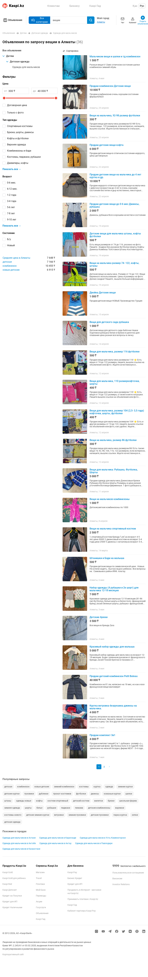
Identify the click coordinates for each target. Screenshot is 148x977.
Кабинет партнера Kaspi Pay (81, 911)
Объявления (12, 20)
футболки (81, 793)
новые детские (11, 269)
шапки (128, 793)
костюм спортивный (58, 800)
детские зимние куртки (37, 815)
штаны (7, 800)
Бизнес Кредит (74, 878)
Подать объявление (143, 20)
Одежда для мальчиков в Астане (19, 838)
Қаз (135, 5)
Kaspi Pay (72, 872)
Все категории (39, 20)
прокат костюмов (62, 793)
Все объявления (11, 50)
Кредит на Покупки (12, 895)
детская (7, 261)
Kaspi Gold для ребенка (14, 878)
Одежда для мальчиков (26, 67)
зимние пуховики (77, 815)
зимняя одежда (12, 808)
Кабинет (132, 20)
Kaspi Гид (40, 919)
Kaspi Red (7, 884)
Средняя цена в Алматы (16, 257)
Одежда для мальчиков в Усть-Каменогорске (103, 838)
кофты (39, 800)
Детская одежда (17, 61)
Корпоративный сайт (13, 954)
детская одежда (12, 822)
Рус (142, 5)
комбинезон (10, 265)
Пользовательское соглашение (128, 872)
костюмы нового (12, 815)
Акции (39, 901)
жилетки (98, 800)
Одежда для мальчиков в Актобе (19, 843)
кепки (135, 815)
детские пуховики (100, 815)
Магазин (40, 872)
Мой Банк (41, 890)
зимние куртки (125, 786)
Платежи (40, 884)
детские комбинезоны (99, 808)
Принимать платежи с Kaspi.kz (82, 899)
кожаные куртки (112, 793)
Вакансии (117, 878)
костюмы (84, 786)
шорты (28, 808)
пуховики (29, 793)
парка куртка (120, 815)
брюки (111, 800)
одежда (109, 786)
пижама (79, 808)
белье (39, 808)
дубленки (43, 793)
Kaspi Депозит (9, 890)
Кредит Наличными (12, 907)
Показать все (11, 169)
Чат (122, 20)
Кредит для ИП (9, 901)
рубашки (51, 808)
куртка (97, 786)
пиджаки (65, 808)
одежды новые (23, 800)
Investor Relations (121, 884)
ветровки (59, 815)
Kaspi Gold (7, 872)
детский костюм (81, 800)
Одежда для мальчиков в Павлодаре (93, 843)
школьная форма (128, 800)
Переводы (41, 895)
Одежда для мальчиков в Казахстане (21, 849)
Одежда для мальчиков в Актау (55, 843)
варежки (119, 808)
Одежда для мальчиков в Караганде (57, 838)
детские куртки (11, 793)
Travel (39, 878)
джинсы (95, 793)
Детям (8, 56)
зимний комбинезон (64, 786)
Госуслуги (41, 907)
